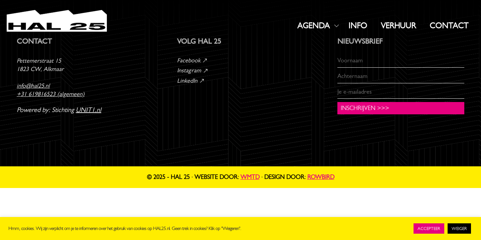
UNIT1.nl (88, 110)
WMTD (250, 177)
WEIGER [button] (459, 228)
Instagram (192, 70)
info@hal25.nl (33, 85)
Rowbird (320, 177)
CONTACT (449, 25)
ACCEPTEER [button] (429, 228)
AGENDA (313, 25)
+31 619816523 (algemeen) (51, 94)
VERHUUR (398, 25)
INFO (357, 25)
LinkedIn (191, 80)
